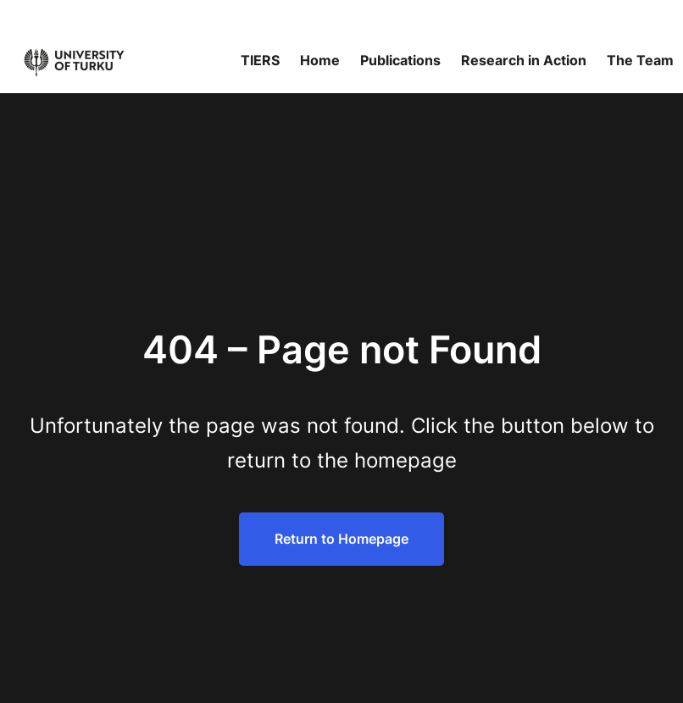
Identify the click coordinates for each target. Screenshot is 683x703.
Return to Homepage (341, 538)
